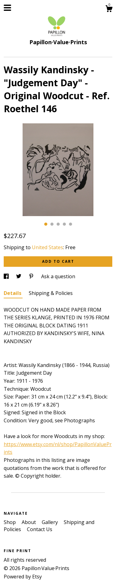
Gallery (50, 522)
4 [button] (64, 224)
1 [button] (45, 224)
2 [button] (52, 224)
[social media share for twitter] (19, 276)
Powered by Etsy (23, 576)
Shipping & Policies (51, 293)
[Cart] (108, 9)
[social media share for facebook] (7, 276)
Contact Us (39, 529)
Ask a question (58, 276)
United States (47, 247)
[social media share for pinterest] (32, 276)
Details (13, 293)
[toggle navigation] (7, 8)
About (29, 522)
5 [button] (70, 224)
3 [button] (58, 224)
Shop (10, 522)
